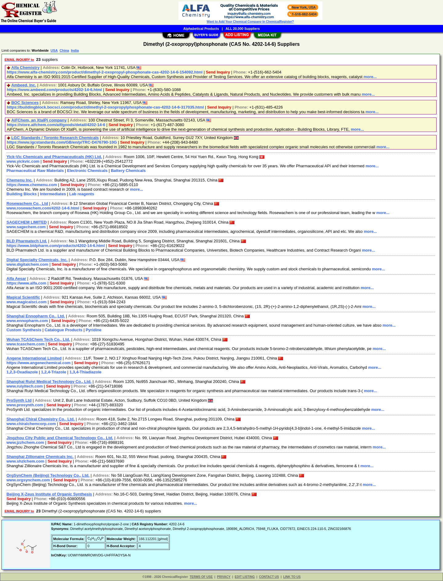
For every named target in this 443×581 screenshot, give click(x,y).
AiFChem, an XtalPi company (39, 120)
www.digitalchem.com (27, 264)
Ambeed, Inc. (23, 85)
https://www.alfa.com (26, 283)
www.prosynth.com (24, 405)
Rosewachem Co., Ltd (27, 203)
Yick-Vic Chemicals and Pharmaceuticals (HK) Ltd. (54, 156)
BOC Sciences (25, 102)
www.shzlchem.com (25, 461)
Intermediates (53, 194)
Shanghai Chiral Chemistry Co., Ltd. (40, 419)
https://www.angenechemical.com (38, 362)
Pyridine (93, 330)
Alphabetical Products (201, 28)
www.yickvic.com (22, 161)
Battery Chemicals (128, 170)
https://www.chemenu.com (31, 184)
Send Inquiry (218, 72)
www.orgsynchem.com (28, 480)
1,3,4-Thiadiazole (86, 372)
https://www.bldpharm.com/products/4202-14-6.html (55, 245)
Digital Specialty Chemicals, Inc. (37, 259)
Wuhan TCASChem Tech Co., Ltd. (38, 339)
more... (370, 76)
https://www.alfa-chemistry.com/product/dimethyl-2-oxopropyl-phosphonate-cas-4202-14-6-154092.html (104, 72)
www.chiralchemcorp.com (31, 423)
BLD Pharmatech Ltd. (26, 241)
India (75, 50)
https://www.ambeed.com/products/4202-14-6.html (54, 89)
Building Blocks (21, 194)
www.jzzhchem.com (25, 442)
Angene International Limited (34, 358)
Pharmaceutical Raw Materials (35, 170)
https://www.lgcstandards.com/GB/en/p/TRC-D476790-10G (62, 142)
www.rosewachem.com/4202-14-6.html (42, 208)
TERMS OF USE (201, 577)
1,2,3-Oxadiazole (22, 372)
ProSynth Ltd (19, 400)
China (64, 50)
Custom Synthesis (23, 330)
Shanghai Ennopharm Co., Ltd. (35, 316)
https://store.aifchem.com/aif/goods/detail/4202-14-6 (56, 124)
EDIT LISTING (245, 577)
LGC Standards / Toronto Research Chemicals (55, 137)
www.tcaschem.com (25, 344)
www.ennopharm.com (27, 320)
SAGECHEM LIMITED (26, 222)
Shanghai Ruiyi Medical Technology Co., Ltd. (48, 381)
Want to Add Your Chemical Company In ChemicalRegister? (250, 21)
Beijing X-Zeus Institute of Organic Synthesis (49, 494)
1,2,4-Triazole (53, 372)
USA (54, 50)
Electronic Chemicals (87, 170)
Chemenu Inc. (19, 180)
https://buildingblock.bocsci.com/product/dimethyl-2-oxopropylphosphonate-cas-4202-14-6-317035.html (105, 107)
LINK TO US (292, 577)
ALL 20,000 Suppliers (242, 28)
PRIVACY (223, 577)
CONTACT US (269, 577)
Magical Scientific (23, 297)
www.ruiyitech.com (24, 386)
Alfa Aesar (16, 278)
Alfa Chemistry (25, 67)
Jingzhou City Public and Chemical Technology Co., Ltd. (59, 438)
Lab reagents (81, 194)
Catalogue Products (63, 330)
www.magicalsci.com (26, 302)
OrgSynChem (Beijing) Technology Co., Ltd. (48, 475)
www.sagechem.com (26, 227)
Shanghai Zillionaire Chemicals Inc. (40, 456)
